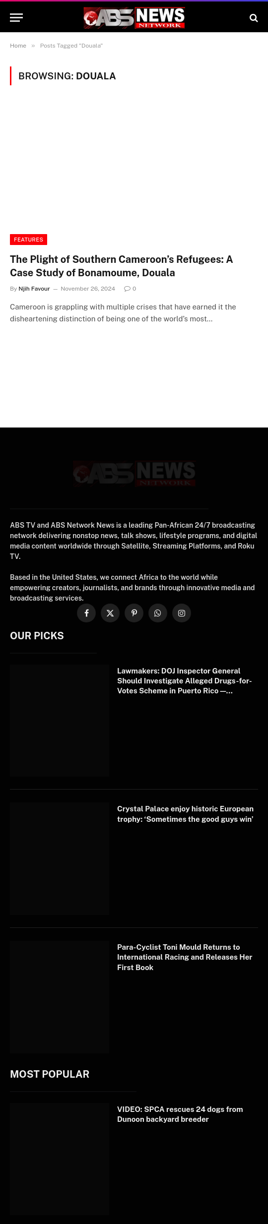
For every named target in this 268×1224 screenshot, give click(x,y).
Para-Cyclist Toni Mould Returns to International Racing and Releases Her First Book (184, 977)
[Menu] (16, 17)
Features (28, 240)
